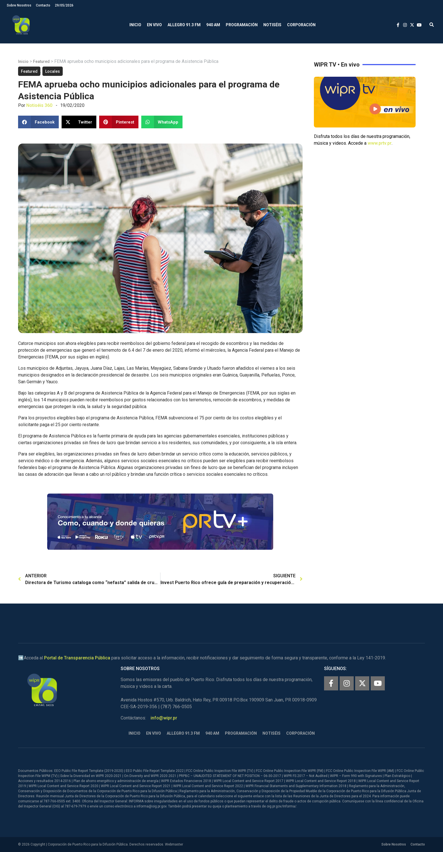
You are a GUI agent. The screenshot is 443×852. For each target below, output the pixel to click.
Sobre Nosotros (19, 5)
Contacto (43, 5)
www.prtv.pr (380, 143)
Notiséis (272, 25)
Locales (52, 71)
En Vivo (154, 25)
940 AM (213, 25)
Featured (41, 61)
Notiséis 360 (39, 105)
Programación (242, 25)
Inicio (135, 25)
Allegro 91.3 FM (184, 25)
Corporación (301, 25)
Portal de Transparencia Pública (77, 658)
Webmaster (174, 844)
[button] (431, 25)
